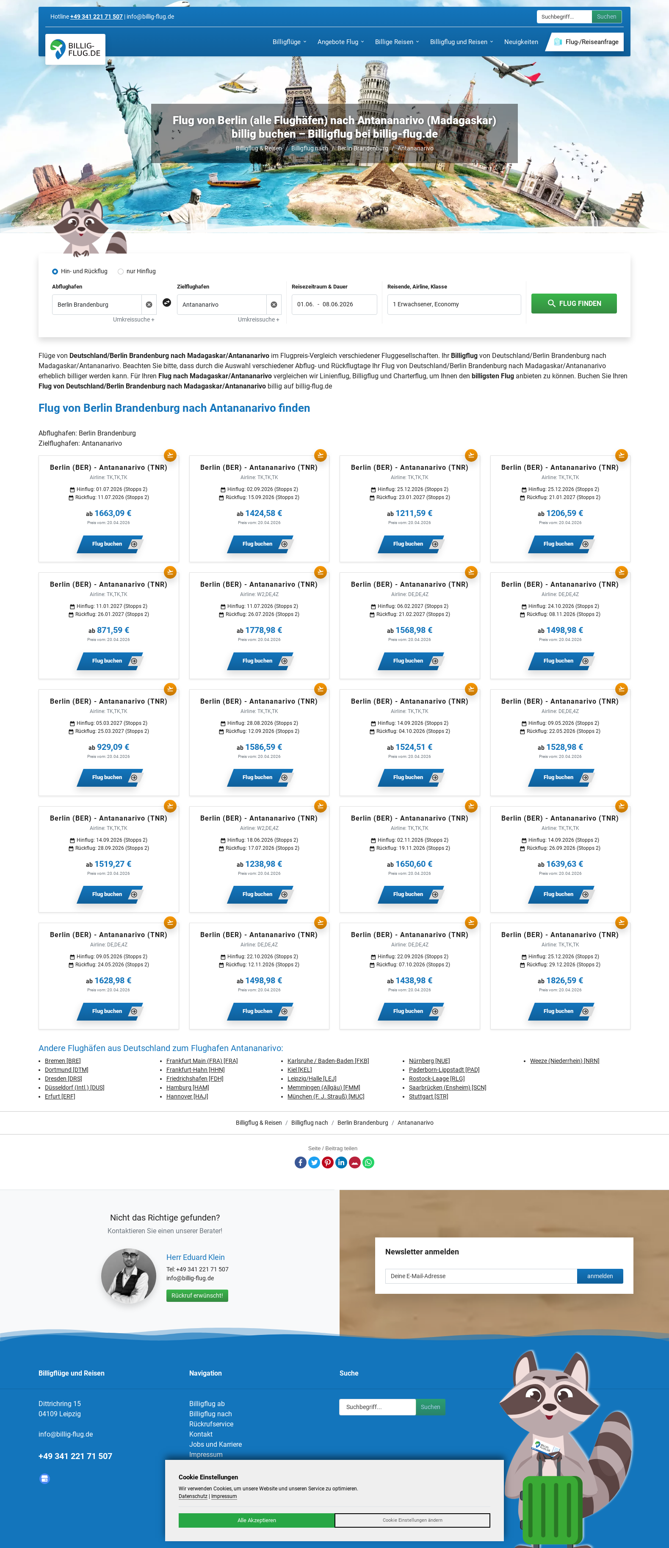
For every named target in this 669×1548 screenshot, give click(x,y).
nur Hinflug (141, 271)
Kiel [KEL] (300, 1069)
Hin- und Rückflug (84, 271)
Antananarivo (416, 148)
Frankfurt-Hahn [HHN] (195, 1069)
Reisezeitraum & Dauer (320, 286)
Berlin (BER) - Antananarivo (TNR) (109, 467)
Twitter (314, 1162)
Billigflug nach (309, 148)
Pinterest (328, 1162)
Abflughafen (67, 286)
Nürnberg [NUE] (429, 1060)
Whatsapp (368, 1162)
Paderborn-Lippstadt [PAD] (444, 1069)
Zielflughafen (193, 286)
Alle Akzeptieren (257, 1520)
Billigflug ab (207, 1404)
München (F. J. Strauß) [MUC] (326, 1096)
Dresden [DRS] (63, 1078)
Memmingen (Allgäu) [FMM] (324, 1087)
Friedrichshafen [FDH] (195, 1078)
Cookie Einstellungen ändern (412, 1520)
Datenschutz (193, 1496)
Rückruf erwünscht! (197, 1295)
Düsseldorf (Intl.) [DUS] (75, 1087)
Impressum (206, 1455)
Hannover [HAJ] (187, 1096)
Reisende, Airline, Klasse (417, 286)
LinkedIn (341, 1162)
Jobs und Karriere (215, 1444)
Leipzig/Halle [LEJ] (312, 1078)
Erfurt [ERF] (60, 1096)
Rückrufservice (211, 1424)
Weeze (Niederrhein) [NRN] (565, 1060)
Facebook (301, 1162)
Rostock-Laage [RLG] (437, 1078)
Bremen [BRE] (63, 1060)
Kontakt (201, 1434)
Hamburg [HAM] (187, 1087)
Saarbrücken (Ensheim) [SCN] (448, 1087)
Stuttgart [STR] (428, 1096)
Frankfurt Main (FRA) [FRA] (202, 1060)
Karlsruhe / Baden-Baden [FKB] (328, 1060)
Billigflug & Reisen (259, 148)
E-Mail (355, 1162)
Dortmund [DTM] (66, 1069)
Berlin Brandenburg (362, 148)
